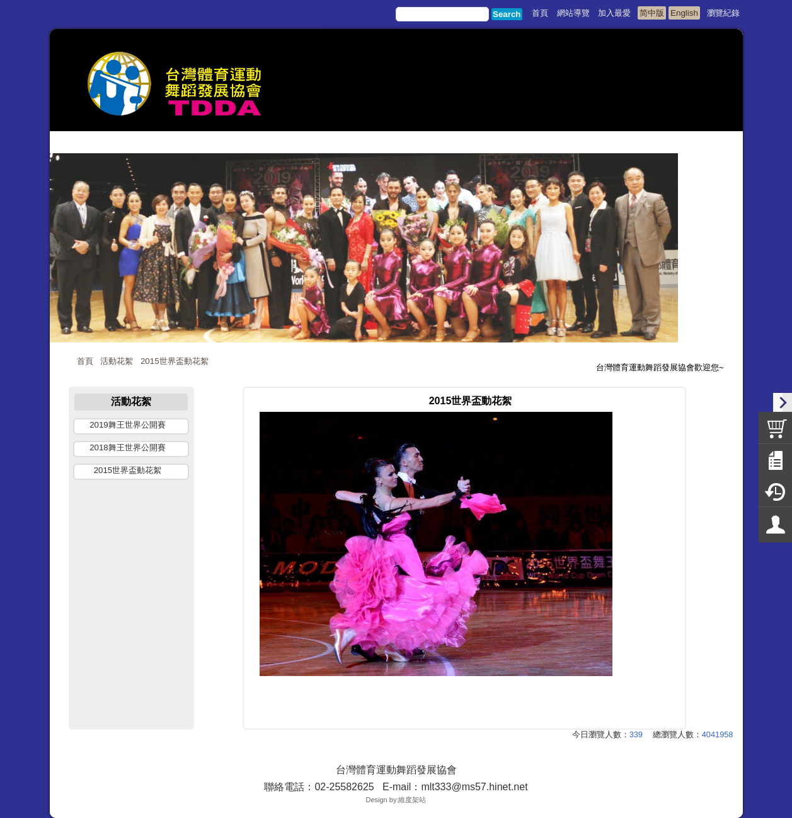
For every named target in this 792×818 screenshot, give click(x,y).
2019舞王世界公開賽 (127, 424)
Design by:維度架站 (396, 799)
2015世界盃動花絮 (175, 361)
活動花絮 (116, 361)
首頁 (85, 361)
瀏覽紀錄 (723, 13)
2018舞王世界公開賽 (127, 447)
